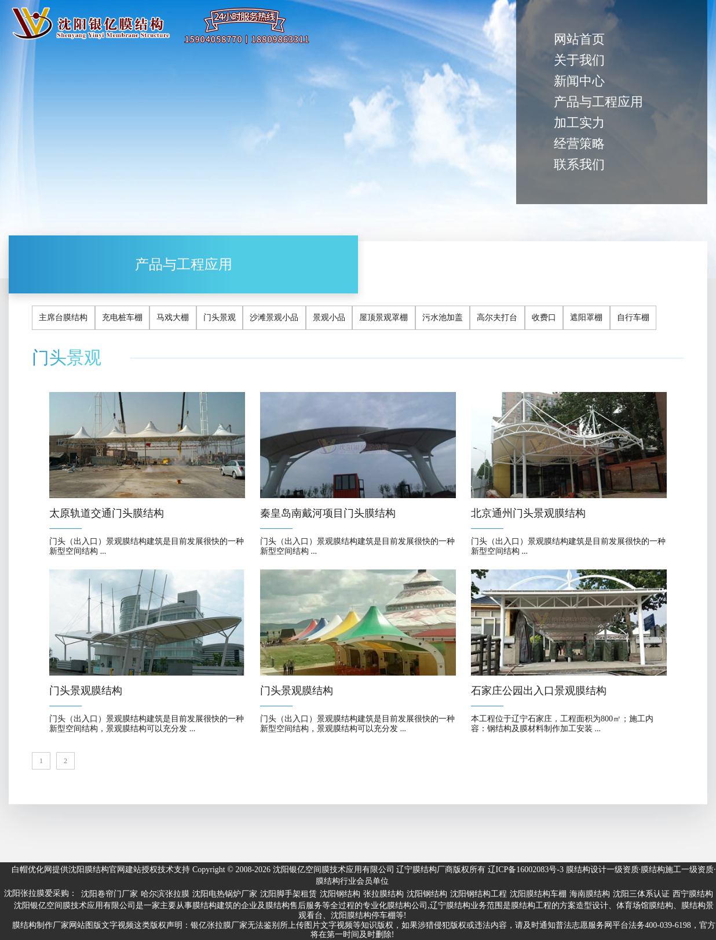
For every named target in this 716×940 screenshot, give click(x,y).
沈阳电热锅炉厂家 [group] (224, 894)
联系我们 (579, 164)
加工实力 (579, 122)
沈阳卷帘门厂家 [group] (109, 894)
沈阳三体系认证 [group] (641, 894)
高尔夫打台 (497, 317)
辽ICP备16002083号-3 (526, 869)
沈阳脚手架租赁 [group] (288, 894)
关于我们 (579, 60)
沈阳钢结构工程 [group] (478, 894)
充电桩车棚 (122, 317)
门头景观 (219, 317)
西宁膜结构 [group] (693, 894)
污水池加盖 (442, 317)
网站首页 (579, 39)
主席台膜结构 (63, 317)
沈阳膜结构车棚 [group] (538, 894)
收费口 (544, 317)
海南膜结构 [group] (589, 894)
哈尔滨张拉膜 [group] (165, 894)
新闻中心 (579, 81)
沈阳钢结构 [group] (340, 894)
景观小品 (329, 317)
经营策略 (579, 143)
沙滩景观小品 (274, 317)
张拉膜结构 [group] (383, 894)
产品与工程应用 (598, 102)
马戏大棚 (172, 317)
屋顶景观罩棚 (383, 317)
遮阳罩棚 (586, 317)
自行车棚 (633, 317)
